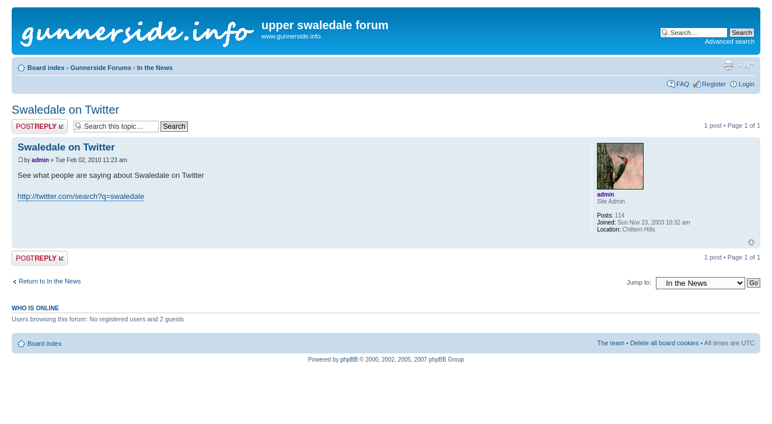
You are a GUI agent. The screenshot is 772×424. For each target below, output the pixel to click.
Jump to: (639, 282)
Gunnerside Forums (100, 67)
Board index (46, 67)
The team (611, 342)
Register (714, 83)
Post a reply (40, 126)
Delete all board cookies (664, 342)
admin (40, 160)
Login (746, 83)
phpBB (349, 359)
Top (751, 242)
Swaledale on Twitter (65, 109)
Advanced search (729, 41)
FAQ (682, 83)
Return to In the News (50, 281)
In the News (155, 67)
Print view (728, 65)
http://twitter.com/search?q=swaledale (81, 196)
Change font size (746, 65)
